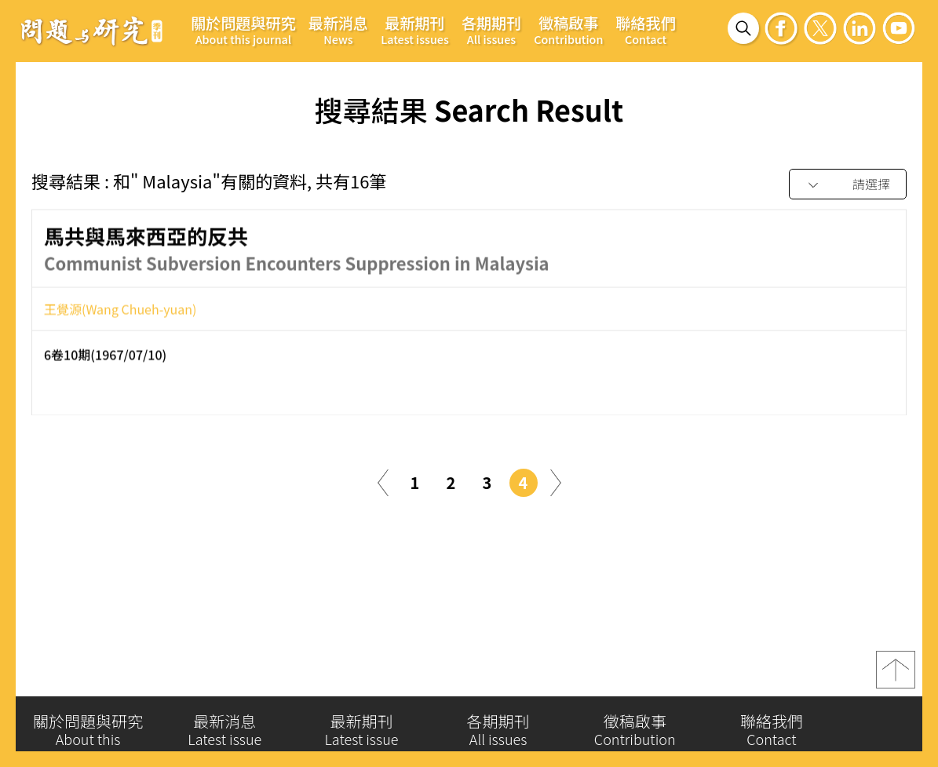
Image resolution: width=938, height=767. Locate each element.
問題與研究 (91, 30)
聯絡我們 (645, 29)
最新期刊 (415, 29)
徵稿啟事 (568, 29)
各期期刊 (491, 29)
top (895, 669)
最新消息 (338, 29)
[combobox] (848, 185)
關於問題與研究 (243, 29)
